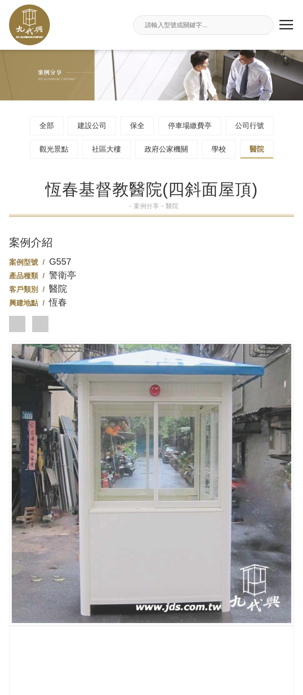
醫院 (257, 149)
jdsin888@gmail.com (151, 637)
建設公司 (91, 125)
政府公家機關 (166, 149)
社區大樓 (106, 149)
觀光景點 (53, 149)
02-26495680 (151, 563)
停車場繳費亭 (190, 125)
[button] (17, 324)
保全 (137, 125)
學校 (219, 149)
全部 (46, 125)
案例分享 (149, 205)
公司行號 (249, 125)
